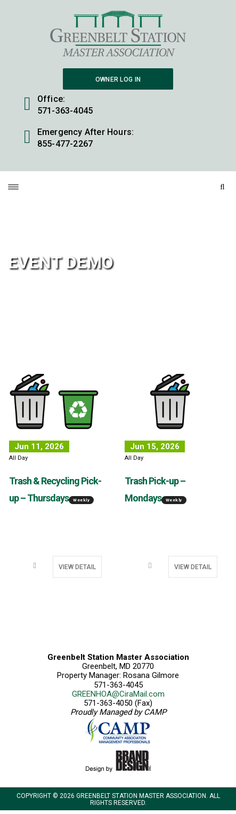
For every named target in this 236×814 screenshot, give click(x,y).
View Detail (77, 567)
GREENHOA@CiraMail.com (118, 694)
